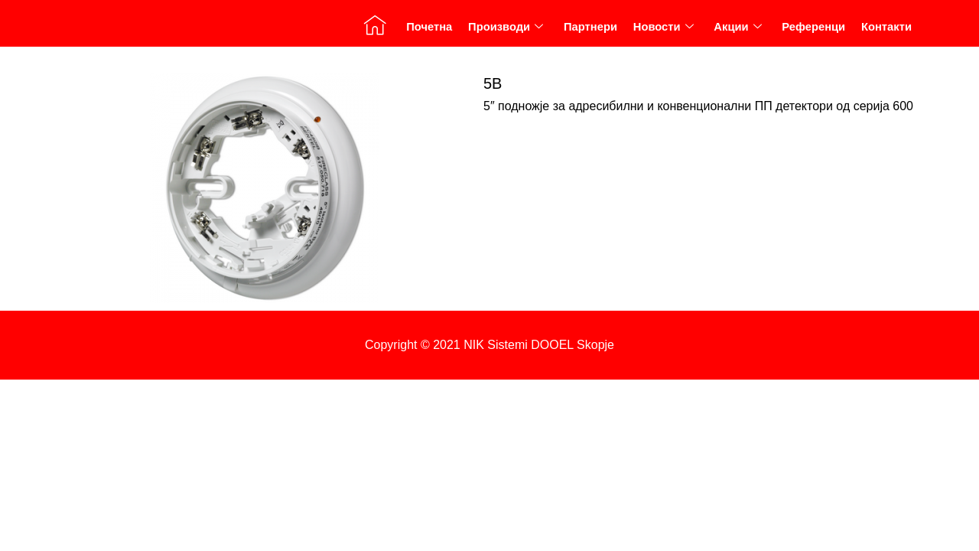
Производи (504, 30)
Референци (813, 30)
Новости (662, 30)
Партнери (589, 30)
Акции (737, 30)
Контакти (886, 30)
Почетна (427, 30)
